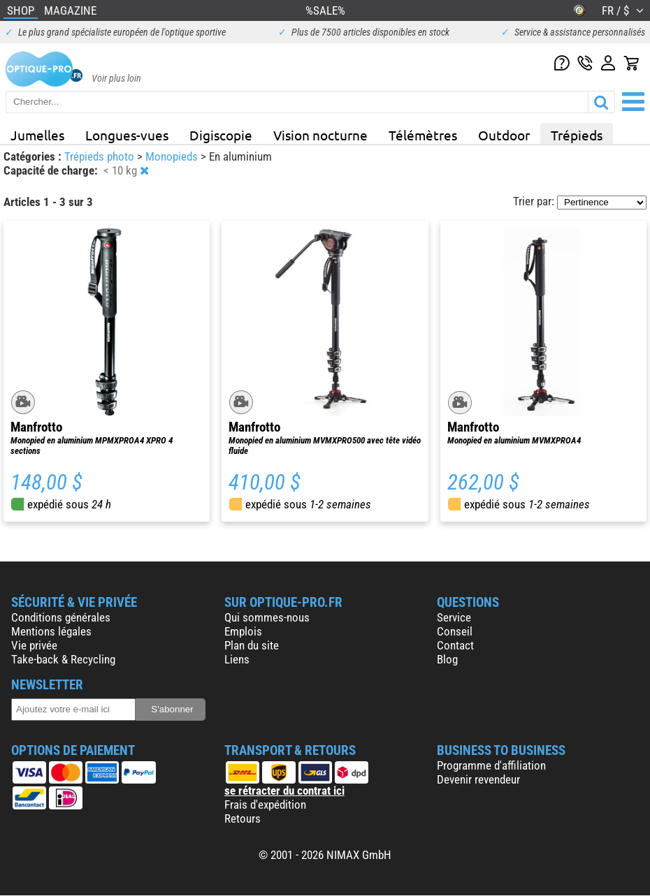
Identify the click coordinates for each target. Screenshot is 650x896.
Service (454, 617)
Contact (455, 645)
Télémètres (423, 134)
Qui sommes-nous (267, 617)
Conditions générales (60, 617)
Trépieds (576, 134)
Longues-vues (126, 134)
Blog (447, 659)
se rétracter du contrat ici (284, 791)
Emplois (243, 631)
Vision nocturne (320, 134)
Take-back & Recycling (63, 659)
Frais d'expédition (265, 804)
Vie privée (34, 645)
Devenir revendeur (478, 779)
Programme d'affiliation (491, 765)
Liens (237, 659)
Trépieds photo (100, 156)
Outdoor (504, 134)
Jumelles (37, 134)
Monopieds (173, 156)
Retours (242, 818)
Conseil (454, 631)
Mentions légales (51, 631)
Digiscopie (220, 134)
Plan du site (251, 645)
